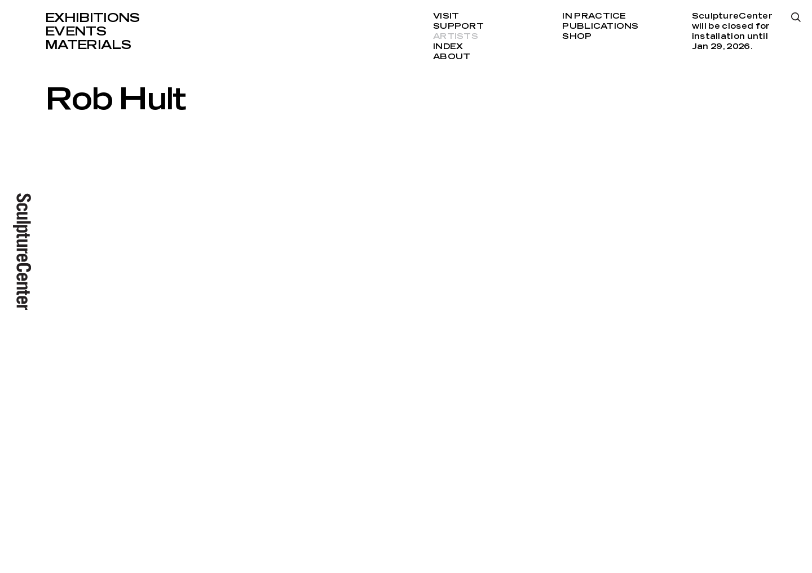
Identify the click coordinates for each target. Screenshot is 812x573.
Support (458, 26)
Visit (446, 16)
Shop (577, 37)
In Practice (594, 16)
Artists (455, 37)
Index (448, 47)
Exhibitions (92, 18)
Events (75, 31)
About (451, 57)
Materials (88, 45)
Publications (600, 26)
